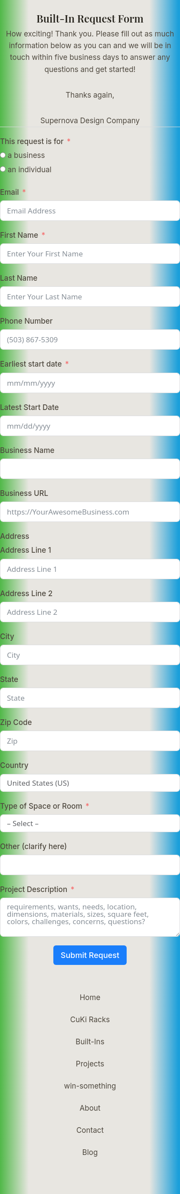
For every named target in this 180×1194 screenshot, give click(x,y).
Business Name (27, 450)
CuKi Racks (90, 1019)
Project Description (33, 889)
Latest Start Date (29, 407)
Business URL (24, 493)
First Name (19, 235)
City (7, 636)
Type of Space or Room (41, 806)
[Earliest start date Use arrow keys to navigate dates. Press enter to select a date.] (90, 383)
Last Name (18, 278)
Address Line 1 (25, 550)
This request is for (32, 141)
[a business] (3, 155)
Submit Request (90, 955)
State (9, 679)
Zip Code (16, 722)
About (90, 1108)
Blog (90, 1152)
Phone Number (26, 321)
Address (14, 536)
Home (90, 997)
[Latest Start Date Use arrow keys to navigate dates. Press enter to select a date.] (90, 426)
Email (9, 192)
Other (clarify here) (33, 846)
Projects (90, 1064)
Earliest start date (31, 364)
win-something (90, 1086)
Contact (90, 1130)
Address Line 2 (26, 593)
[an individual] (3, 169)
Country (14, 765)
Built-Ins (89, 1041)
